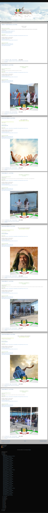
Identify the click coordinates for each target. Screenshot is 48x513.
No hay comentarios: (14, 59)
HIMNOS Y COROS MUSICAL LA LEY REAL (9, 24)
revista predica (17, 385)
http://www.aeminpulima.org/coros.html (7, 32)
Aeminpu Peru (5, 4)
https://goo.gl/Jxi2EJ (5, 341)
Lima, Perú (5, 330)
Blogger (30, 449)
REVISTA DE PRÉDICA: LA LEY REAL (8, 118)
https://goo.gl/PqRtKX (5, 233)
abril (3, 504)
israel (11, 221)
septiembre (4, 498)
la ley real (14, 221)
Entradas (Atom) (7, 442)
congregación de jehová (7, 221)
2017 (3, 509)
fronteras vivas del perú (14, 329)
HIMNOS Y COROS (23, 26)
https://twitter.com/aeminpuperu (6, 138)
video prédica (17, 221)
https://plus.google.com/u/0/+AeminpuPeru (7, 44)
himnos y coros (19, 329)
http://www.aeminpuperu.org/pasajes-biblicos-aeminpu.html (10, 132)
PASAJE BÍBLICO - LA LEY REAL (7, 173)
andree (3, 447)
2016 (3, 510)
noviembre (4, 496)
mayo (4, 503)
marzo (4, 505)
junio (4, 502)
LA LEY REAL (24, 27)
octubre (4, 497)
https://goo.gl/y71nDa (5, 125)
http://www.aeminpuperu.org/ (5, 39)
